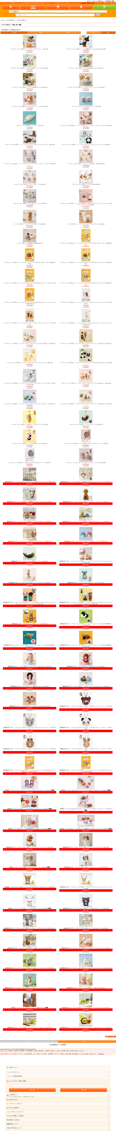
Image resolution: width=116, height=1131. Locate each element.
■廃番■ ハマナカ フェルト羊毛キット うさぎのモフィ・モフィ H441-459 (29, 908)
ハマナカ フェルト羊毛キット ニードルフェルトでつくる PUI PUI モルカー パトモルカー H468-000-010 (30, 283)
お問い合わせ (101, 1054)
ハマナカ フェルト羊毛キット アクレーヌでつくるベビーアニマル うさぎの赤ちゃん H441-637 (86, 404)
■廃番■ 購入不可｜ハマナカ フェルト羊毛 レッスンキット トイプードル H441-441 (86, 501)
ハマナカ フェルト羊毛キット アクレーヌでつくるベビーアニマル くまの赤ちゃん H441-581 (86, 343)
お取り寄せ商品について (14, 1128)
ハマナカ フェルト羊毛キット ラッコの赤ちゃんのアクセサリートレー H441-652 (85, 443)
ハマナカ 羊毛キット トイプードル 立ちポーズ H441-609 (29, 224)
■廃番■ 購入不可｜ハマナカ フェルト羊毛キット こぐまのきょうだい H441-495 (86, 928)
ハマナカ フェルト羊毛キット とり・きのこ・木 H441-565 (29, 184)
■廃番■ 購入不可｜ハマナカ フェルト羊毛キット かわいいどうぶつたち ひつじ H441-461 (86, 948)
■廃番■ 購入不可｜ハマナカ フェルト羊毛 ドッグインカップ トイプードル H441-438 (29, 847)
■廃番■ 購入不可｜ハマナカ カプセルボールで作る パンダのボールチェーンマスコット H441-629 (86, 728)
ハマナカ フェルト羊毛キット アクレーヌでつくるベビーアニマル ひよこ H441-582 (29, 362)
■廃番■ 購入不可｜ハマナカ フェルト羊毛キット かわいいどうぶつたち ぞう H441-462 (29, 968)
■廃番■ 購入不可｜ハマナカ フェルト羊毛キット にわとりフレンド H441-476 (29, 541)
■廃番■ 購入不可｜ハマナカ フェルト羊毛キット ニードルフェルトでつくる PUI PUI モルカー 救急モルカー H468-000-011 (29, 770)
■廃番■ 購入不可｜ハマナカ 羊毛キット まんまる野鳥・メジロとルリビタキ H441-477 (86, 1007)
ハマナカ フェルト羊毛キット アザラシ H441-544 (29, 125)
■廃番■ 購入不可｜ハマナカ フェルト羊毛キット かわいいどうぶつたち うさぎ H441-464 (29, 987)
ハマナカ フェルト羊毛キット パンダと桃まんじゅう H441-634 (29, 443)
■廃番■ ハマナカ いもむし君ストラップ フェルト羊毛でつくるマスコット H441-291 (85, 790)
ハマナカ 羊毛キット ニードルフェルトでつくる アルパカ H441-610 (86, 224)
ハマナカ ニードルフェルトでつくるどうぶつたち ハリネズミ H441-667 (86, 462)
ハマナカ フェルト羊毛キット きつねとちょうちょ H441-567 (29, 203)
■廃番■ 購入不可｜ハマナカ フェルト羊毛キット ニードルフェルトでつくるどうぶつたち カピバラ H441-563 (86, 561)
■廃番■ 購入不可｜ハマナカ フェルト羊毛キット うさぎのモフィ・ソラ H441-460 (86, 908)
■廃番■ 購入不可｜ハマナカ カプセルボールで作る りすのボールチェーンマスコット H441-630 (30, 749)
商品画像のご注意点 (13, 1120)
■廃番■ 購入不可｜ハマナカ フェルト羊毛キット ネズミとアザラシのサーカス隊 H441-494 (29, 928)
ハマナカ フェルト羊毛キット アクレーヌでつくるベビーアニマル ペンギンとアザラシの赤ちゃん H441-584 (29, 383)
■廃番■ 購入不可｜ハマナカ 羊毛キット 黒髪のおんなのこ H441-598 (30, 686)
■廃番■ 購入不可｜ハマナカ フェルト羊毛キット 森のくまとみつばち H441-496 (30, 948)
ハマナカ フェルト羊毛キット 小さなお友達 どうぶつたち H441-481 (29, 68)
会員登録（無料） (110, 1)
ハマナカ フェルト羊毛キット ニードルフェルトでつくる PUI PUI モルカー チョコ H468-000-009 (86, 263)
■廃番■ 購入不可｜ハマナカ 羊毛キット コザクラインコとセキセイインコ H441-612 (85, 686)
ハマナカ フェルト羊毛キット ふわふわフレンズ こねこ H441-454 (29, 106)
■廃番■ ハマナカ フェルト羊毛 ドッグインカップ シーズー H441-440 (29, 867)
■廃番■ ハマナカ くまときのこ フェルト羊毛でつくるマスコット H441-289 (29, 808)
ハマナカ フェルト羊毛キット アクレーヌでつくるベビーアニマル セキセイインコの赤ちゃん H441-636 (29, 404)
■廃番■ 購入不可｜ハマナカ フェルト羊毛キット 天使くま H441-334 (86, 987)
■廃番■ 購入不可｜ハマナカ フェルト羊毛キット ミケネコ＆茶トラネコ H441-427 (29, 521)
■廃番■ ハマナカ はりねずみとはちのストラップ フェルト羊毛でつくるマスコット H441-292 (86, 809)
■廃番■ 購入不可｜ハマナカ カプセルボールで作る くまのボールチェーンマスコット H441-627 (86, 706)
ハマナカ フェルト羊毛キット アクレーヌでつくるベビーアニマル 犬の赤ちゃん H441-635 (86, 383)
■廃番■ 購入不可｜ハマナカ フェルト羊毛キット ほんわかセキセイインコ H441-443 (85, 521)
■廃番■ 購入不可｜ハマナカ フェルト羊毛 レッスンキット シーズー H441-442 (86, 867)
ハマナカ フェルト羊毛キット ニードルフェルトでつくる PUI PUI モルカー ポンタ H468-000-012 (86, 283)
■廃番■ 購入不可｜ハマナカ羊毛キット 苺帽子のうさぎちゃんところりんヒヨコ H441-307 (86, 481)
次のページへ (87, 1041)
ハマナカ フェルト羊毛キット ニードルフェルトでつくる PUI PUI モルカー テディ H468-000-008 (30, 263)
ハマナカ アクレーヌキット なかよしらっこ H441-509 (86, 106)
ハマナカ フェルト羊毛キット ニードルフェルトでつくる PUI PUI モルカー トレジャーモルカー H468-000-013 (30, 303)
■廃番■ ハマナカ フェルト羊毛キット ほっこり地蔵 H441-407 (29, 1007)
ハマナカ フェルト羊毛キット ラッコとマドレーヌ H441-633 (86, 424)
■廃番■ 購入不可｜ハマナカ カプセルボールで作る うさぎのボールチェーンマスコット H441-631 (86, 749)
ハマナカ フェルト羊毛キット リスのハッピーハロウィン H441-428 (29, 49)
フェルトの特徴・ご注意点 (15, 1116)
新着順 (67, 32)
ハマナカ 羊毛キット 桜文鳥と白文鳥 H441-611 (29, 243)
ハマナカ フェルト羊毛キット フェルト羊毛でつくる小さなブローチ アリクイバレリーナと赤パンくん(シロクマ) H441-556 (86, 204)
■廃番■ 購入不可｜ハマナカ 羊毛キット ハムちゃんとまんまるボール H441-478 (30, 1027)
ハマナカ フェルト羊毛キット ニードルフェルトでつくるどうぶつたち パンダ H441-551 (85, 144)
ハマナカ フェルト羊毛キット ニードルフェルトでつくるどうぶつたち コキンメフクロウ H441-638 (86, 303)
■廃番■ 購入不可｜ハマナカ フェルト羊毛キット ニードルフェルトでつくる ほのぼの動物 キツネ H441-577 (29, 645)
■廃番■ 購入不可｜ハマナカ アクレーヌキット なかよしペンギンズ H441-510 (85, 541)
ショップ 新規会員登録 (15, 1076)
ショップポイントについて (15, 1112)
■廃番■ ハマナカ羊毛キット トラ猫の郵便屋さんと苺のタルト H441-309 (29, 828)
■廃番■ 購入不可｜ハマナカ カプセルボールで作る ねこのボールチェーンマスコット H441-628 (30, 728)
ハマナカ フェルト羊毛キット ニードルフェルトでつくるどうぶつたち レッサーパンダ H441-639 (29, 323)
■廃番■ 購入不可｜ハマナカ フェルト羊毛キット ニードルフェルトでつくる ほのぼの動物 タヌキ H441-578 (86, 645)
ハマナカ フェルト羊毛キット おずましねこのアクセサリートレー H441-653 (29, 462)
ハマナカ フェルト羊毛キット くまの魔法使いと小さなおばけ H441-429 (86, 49)
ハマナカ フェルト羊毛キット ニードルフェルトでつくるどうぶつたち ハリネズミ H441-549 (86, 125)
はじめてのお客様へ (13, 1108)
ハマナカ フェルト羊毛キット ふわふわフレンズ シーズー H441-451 (86, 87)
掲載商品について (12, 1124)
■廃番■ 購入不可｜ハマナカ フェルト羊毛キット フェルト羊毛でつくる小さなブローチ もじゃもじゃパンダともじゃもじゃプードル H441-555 (29, 603)
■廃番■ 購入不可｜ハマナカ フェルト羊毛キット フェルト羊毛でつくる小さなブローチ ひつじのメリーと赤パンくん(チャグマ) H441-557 (86, 603)
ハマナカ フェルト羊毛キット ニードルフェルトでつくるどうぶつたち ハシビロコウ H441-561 (29, 164)
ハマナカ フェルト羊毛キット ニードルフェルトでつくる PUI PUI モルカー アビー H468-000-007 (86, 243)
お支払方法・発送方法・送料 (90, 3)
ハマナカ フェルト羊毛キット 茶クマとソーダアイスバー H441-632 (29, 424)
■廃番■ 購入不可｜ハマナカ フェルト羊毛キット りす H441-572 (29, 623)
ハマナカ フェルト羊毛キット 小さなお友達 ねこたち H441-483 (29, 87)
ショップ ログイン (13, 1072)
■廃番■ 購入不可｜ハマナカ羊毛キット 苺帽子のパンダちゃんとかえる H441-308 (29, 501)
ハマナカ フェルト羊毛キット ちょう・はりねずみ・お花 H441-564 (85, 163)
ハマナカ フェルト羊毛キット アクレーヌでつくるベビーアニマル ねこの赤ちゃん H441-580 (29, 343)
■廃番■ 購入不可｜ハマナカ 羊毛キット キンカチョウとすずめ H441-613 (29, 706)
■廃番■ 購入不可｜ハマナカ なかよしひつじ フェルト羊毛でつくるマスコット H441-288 (29, 481)
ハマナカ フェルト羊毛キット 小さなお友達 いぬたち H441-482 (85, 68)
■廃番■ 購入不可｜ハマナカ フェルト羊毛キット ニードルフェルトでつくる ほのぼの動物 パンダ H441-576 (86, 624)
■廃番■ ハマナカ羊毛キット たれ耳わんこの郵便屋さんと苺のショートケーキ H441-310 (86, 828)
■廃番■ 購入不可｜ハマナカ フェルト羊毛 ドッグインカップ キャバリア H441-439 (86, 847)
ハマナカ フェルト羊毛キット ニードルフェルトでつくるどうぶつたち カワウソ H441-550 (30, 144)
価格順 (40, 32)
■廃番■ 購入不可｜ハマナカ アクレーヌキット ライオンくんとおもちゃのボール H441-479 (86, 1027)
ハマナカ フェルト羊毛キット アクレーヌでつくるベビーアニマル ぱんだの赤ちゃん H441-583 (86, 363)
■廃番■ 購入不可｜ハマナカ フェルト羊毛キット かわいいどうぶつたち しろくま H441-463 (86, 968)
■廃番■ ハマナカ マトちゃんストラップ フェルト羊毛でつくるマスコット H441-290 (29, 790)
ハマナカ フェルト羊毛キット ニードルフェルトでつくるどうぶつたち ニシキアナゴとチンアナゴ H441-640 (86, 323)
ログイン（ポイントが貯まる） (95, 1)
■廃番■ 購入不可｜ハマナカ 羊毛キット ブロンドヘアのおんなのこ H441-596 (29, 666)
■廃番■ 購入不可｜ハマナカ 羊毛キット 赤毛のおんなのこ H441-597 (86, 666)
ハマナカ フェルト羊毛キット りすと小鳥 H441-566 (85, 184)
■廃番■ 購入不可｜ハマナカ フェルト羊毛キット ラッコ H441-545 (29, 561)
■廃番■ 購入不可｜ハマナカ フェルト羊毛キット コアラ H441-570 (85, 582)
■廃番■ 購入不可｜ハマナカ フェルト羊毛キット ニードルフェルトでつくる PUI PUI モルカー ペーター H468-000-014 (86, 770)
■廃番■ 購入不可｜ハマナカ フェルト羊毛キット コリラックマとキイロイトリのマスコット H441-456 (86, 887)
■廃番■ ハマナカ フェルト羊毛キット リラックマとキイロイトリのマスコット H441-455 (29, 887)
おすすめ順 (14, 32)
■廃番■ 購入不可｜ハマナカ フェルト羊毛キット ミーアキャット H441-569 (29, 582)
